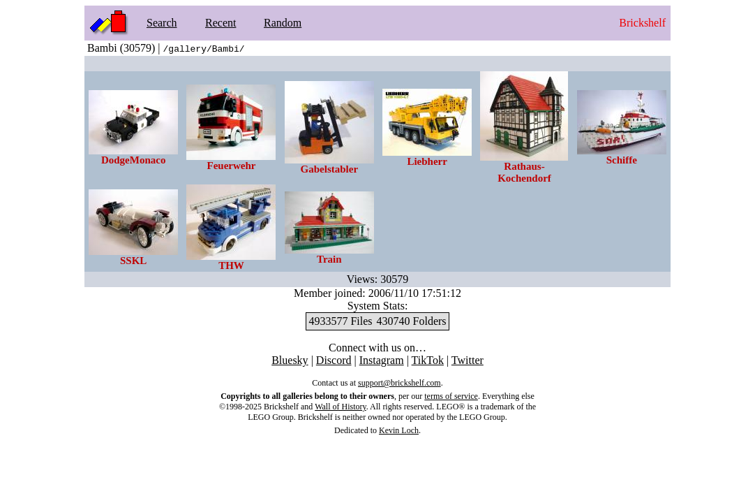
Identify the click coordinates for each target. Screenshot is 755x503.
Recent (220, 23)
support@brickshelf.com (399, 383)
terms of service (451, 396)
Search (162, 23)
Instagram (381, 360)
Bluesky (289, 360)
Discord (334, 360)
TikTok (428, 360)
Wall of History (340, 406)
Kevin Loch (399, 430)
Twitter (467, 360)
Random (282, 23)
